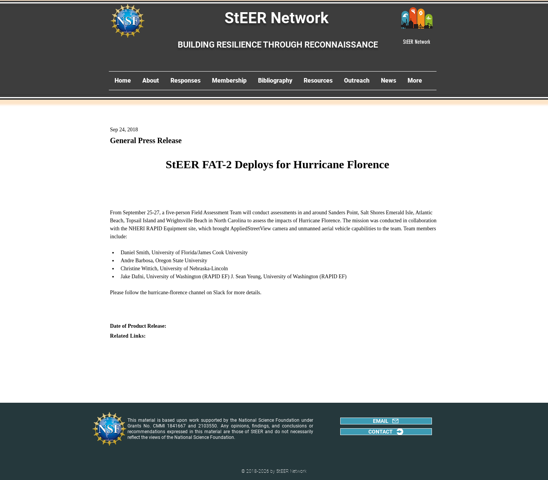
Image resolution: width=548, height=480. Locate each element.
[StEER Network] (417, 42)
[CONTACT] (386, 431)
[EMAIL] (386, 421)
